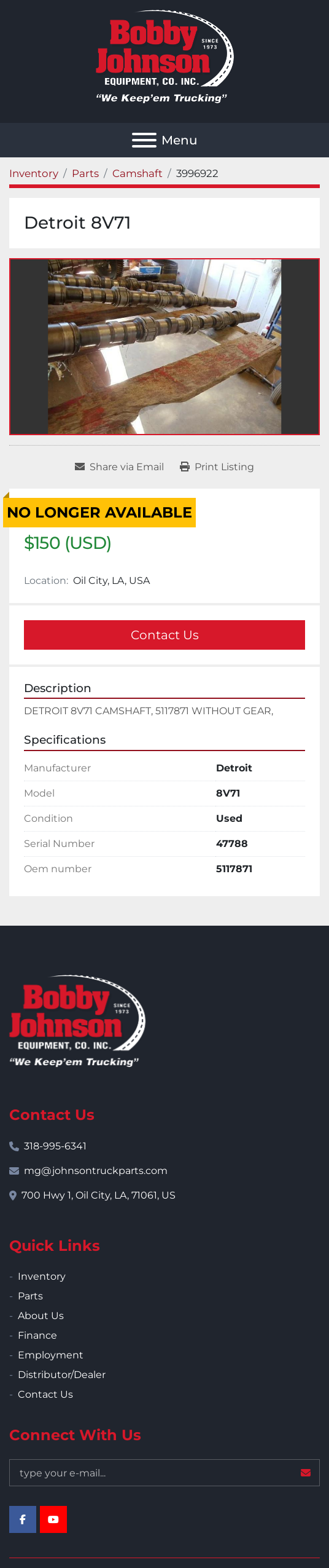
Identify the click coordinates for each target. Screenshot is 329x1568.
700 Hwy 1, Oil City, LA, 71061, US (98, 1195)
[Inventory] (33, 173)
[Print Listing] (217, 467)
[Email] (164, 1472)
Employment (50, 1355)
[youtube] (53, 1519)
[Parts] (85, 173)
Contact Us (165, 635)
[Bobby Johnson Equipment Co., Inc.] (77, 1020)
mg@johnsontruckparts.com (96, 1170)
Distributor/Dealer (62, 1375)
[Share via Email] (119, 467)
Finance (37, 1335)
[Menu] (144, 140)
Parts (30, 1296)
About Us (41, 1316)
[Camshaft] (137, 173)
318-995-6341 (55, 1146)
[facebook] (22, 1519)
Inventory (42, 1276)
